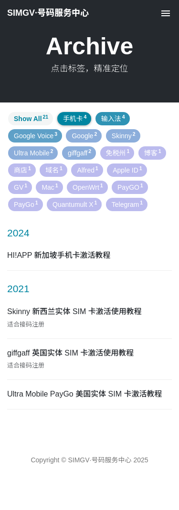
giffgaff (79, 152)
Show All (31, 118)
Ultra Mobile (33, 152)
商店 (22, 169)
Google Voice (35, 135)
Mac (50, 187)
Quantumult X (75, 204)
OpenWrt (88, 187)
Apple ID (127, 169)
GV (20, 187)
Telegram (127, 204)
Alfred (87, 169)
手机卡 (75, 118)
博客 (152, 152)
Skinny (124, 135)
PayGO (130, 187)
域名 (54, 169)
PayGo (26, 204)
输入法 (113, 118)
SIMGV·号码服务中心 (48, 13)
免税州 (118, 152)
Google (84, 135)
